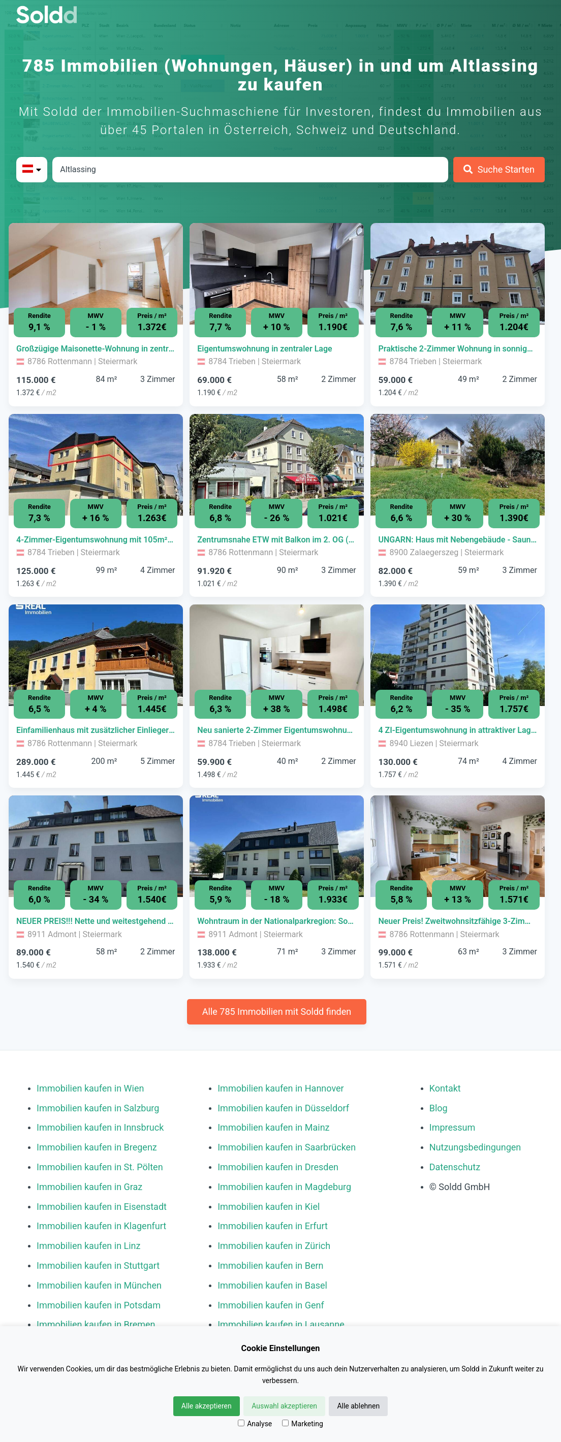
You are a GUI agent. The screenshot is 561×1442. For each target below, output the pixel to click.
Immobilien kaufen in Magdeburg (284, 1186)
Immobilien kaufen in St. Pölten (100, 1167)
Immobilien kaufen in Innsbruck (100, 1127)
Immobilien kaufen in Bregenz (97, 1147)
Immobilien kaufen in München (99, 1285)
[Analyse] (241, 1423)
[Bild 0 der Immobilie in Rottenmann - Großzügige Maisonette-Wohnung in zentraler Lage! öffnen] (96, 274)
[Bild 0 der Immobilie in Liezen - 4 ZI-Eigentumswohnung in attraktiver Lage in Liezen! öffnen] (457, 655)
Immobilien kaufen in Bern (270, 1265)
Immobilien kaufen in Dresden (277, 1167)
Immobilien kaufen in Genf (270, 1305)
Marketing (302, 1424)
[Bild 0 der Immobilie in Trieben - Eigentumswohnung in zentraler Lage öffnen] (277, 274)
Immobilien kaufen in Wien (90, 1088)
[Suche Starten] (499, 169)
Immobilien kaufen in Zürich (273, 1245)
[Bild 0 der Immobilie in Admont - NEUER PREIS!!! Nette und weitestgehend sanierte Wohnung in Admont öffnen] (96, 846)
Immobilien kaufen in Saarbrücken (286, 1147)
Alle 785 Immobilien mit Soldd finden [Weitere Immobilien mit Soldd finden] (276, 1011)
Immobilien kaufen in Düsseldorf (283, 1108)
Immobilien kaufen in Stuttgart (98, 1265)
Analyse (255, 1424)
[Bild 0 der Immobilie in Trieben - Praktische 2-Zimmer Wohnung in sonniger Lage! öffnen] (457, 274)
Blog (438, 1108)
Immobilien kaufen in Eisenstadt (102, 1206)
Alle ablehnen (358, 1406)
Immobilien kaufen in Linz (88, 1245)
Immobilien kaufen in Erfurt (272, 1226)
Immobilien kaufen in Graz (89, 1186)
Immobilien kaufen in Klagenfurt (101, 1226)
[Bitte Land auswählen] (31, 169)
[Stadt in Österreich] (250, 169)
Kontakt (445, 1088)
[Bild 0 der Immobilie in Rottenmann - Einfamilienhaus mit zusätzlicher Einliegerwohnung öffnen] (96, 655)
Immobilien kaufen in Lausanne (280, 1324)
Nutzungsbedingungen (475, 1147)
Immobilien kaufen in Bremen (96, 1324)
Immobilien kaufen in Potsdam (99, 1305)
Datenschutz (454, 1167)
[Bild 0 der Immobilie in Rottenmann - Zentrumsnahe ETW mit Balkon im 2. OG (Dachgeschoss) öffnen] (277, 465)
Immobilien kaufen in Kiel (268, 1206)
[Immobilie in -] (95, 349)
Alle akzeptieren (206, 1406)
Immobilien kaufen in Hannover (280, 1088)
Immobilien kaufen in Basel (272, 1285)
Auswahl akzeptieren (284, 1406)
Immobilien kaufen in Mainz (273, 1127)
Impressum (452, 1127)
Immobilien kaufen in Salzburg (98, 1108)
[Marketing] (285, 1423)
